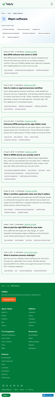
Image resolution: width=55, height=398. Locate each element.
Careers (3, 325)
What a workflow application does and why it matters (27, 194)
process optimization (40, 270)
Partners (31, 325)
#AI (3, 37)
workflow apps (40, 209)
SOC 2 (3, 345)
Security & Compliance (8, 335)
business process (20, 109)
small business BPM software (28, 176)
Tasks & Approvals (7, 361)
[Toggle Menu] (52, 4)
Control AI (4, 374)
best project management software (15, 170)
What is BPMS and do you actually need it (22, 155)
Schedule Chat (9, 299)
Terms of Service (6, 341)
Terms (16, 389)
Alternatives (32, 348)
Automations (5, 371)
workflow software (24, 140)
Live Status (4, 367)
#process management (44, 33)
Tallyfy (4, 292)
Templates (32, 319)
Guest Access (5, 377)
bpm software (8, 70)
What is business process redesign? (19, 255)
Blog (9, 13)
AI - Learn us (29, 389)
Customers (32, 312)
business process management (24, 70)
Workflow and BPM (31, 52)
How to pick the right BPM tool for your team (23, 227)
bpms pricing (34, 137)
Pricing (31, 315)
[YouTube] (14, 385)
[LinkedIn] (3, 385)
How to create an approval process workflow (23, 88)
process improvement (32, 173)
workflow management (25, 106)
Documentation (33, 335)
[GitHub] (18, 385)
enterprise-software (10, 140)
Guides (31, 338)
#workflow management (28, 33)
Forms (3, 364)
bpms (26, 137)
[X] (7, 385)
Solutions (31, 345)
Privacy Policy (5, 338)
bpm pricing (8, 137)
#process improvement (24, 29)
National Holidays (34, 341)
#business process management (11, 33)
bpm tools (42, 170)
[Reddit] (21, 385)
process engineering (25, 270)
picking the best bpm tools (42, 240)
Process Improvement (30, 252)
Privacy (22, 389)
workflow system (23, 212)
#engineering (36, 29)
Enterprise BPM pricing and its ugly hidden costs (25, 124)
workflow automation (42, 70)
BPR (16, 270)
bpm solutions (19, 240)
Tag (8, 286)
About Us (4, 312)
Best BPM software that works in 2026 (20, 55)
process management (11, 73)
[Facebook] (10, 385)
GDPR (3, 348)
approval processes (10, 106)
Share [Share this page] (6, 395)
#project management (13, 37)
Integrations (32, 322)
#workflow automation (8, 29)
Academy (4, 319)
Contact (3, 315)
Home (3, 13)
